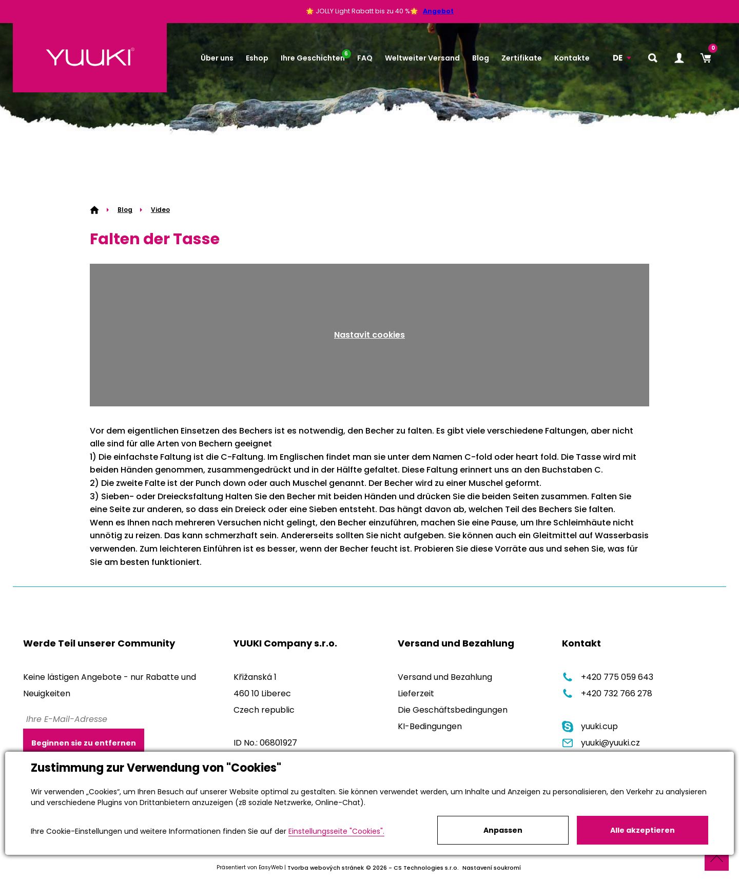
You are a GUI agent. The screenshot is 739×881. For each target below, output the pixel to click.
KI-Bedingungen (430, 726)
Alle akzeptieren (642, 830)
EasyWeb (271, 867)
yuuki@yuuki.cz (601, 743)
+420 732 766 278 (607, 693)
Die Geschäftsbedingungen (453, 710)
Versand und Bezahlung (445, 677)
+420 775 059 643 (607, 677)
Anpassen (502, 830)
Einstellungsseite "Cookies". (336, 831)
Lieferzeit (416, 693)
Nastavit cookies (369, 335)
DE (618, 58)
